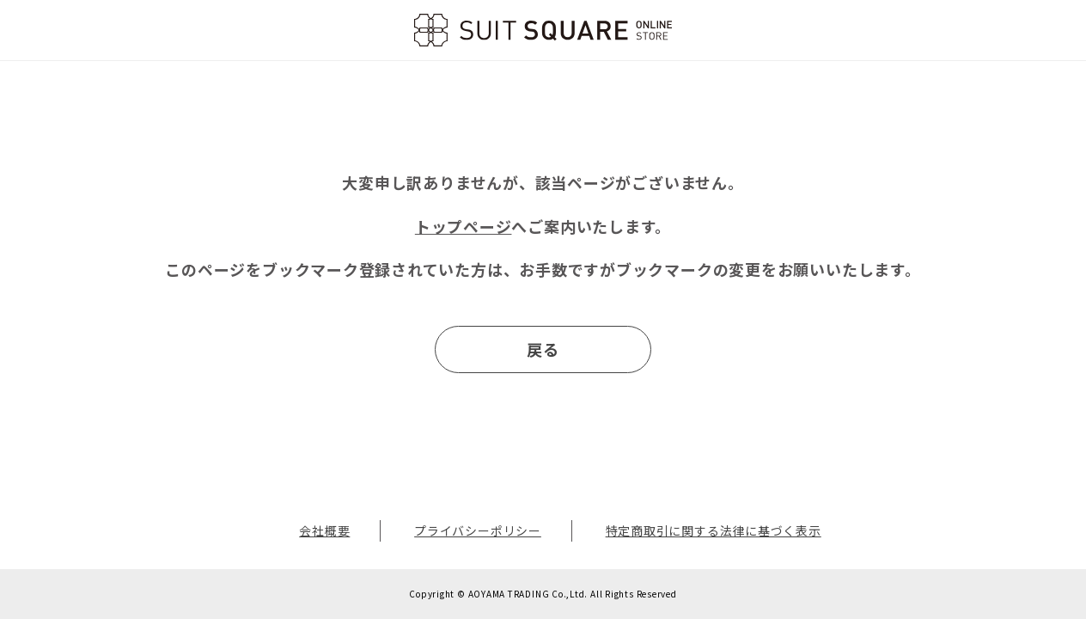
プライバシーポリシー (477, 530)
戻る (543, 349)
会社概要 (324, 530)
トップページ (463, 226)
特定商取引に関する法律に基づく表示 (713, 530)
